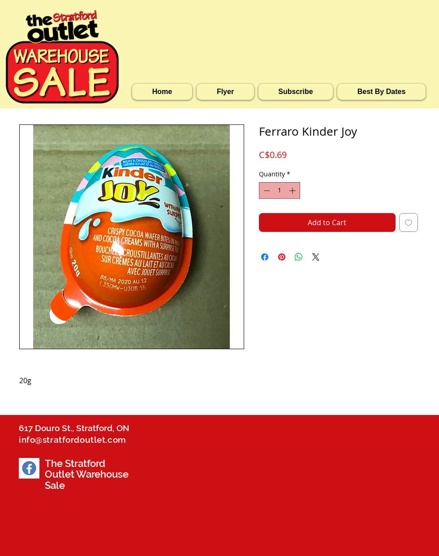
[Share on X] (315, 257)
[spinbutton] (279, 190)
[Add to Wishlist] (408, 222)
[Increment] (293, 190)
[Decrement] (265, 190)
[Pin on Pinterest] (281, 257)
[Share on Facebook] (264, 257)
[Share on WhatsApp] (298, 257)
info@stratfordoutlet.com (72, 440)
